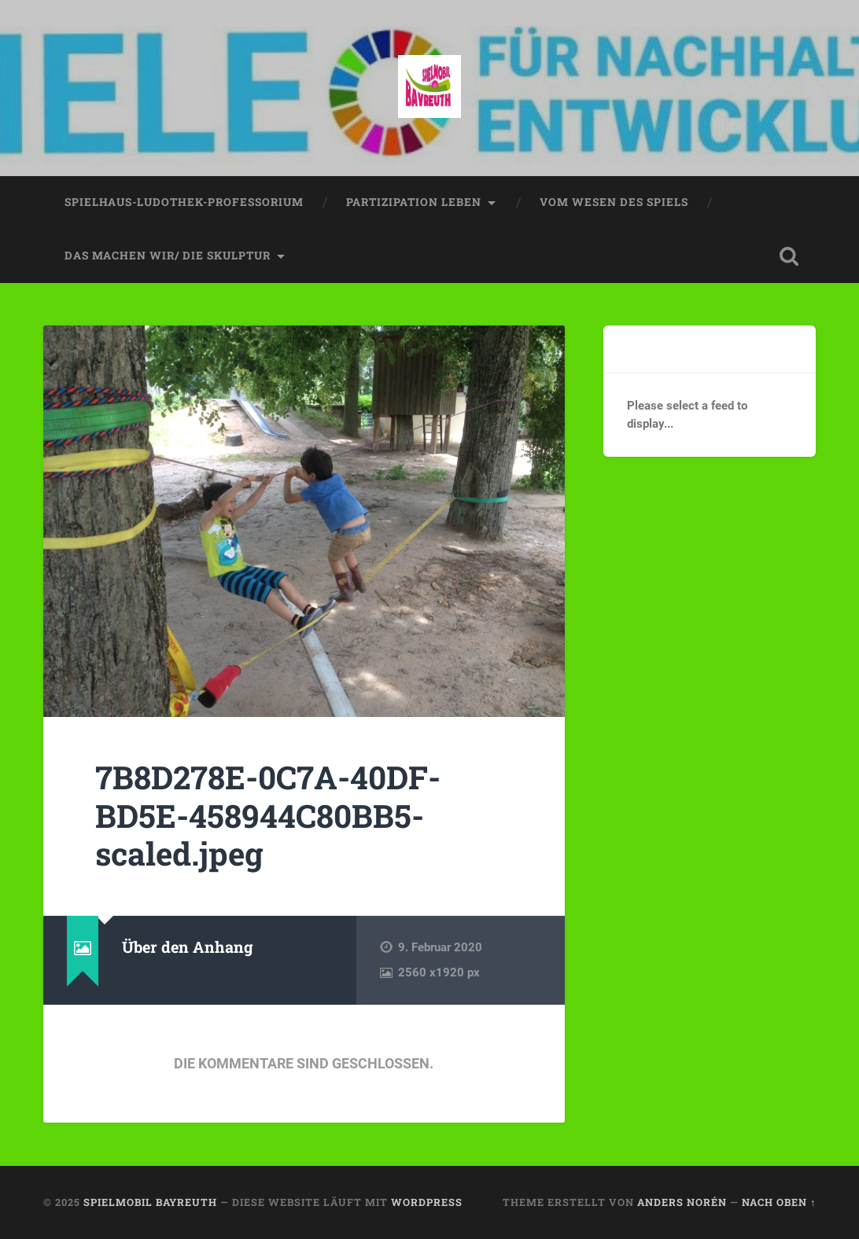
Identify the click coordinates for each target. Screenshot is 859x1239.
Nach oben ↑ (779, 1202)
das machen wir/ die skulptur (168, 255)
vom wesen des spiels (614, 202)
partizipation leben (413, 202)
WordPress (427, 1202)
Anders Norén (682, 1202)
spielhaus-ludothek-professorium (184, 202)
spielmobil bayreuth (150, 1202)
